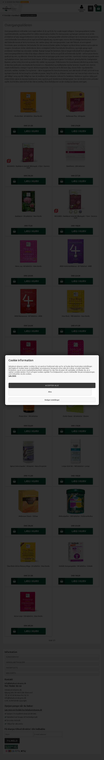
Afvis (50, 392)
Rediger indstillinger (52, 400)
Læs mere (12, 376)
